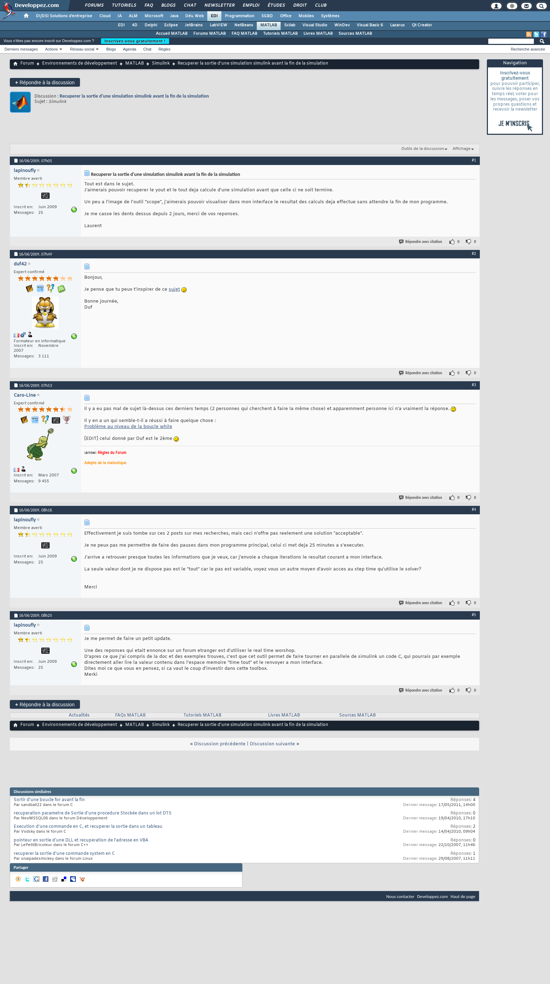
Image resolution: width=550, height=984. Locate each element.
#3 (474, 384)
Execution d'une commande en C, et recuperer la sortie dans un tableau (88, 827)
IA (120, 16)
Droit (299, 5)
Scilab (289, 25)
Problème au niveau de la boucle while (128, 427)
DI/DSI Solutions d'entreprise (64, 16)
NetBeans (243, 25)
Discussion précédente (220, 744)
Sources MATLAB (355, 33)
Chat (189, 5)
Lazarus (397, 25)
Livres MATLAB (318, 33)
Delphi (151, 25)
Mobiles (306, 16)
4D (135, 25)
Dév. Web (194, 16)
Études (276, 5)
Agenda (129, 49)
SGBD (267, 16)
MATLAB (268, 25)
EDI (214, 16)
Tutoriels (123, 5)
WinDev (342, 25)
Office (285, 16)
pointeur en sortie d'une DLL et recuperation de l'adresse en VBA (81, 840)
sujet (174, 289)
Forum (27, 63)
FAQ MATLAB (244, 33)
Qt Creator (422, 25)
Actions (51, 49)
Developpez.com (432, 896)
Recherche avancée (528, 49)
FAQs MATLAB (130, 715)
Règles (164, 49)
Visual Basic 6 (370, 25)
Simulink (161, 63)
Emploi (251, 5)
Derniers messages (21, 49)
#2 (474, 253)
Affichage (461, 148)
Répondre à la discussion (45, 82)
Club (320, 5)
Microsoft (154, 16)
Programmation (239, 16)
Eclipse (171, 25)
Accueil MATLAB (172, 33)
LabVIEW (218, 25)
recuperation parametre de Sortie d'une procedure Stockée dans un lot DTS (93, 813)
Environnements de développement (79, 63)
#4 (474, 509)
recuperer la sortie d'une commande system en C (64, 854)
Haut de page (463, 896)
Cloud (104, 16)
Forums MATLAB (209, 33)
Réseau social (82, 49)
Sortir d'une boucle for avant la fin (49, 800)
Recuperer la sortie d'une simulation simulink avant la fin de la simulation (134, 96)
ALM (133, 16)
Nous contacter (400, 896)
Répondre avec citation (421, 241)
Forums (94, 5)
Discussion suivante (272, 744)
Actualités (79, 715)
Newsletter (219, 5)
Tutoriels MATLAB (280, 33)
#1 (474, 160)
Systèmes (330, 16)
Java (174, 16)
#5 (474, 614)
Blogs (168, 5)
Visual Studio (314, 25)
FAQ (148, 5)
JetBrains (194, 25)
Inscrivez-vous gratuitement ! (135, 41)
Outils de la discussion (422, 148)
